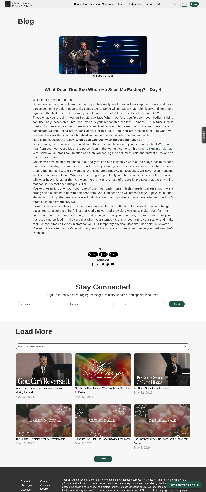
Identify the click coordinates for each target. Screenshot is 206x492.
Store (122, 4)
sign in (52, 144)
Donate (194, 4)
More (151, 4)
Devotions (26, 489)
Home (77, 4)
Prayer (184, 4)
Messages (109, 4)
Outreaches (137, 4)
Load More (103, 459)
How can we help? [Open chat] (184, 484)
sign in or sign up (160, 148)
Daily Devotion (91, 4)
